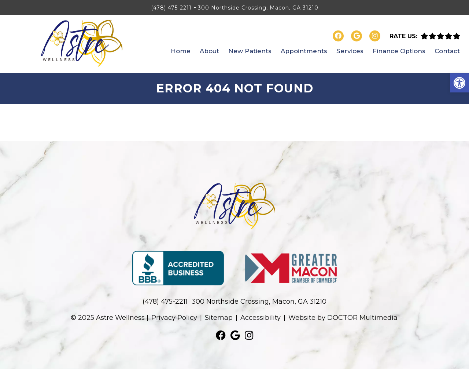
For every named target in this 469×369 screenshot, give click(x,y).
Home (181, 51)
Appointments (304, 51)
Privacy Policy (174, 318)
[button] (459, 82)
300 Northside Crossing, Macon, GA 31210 (258, 7)
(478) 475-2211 (171, 7)
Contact (447, 51)
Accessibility (260, 318)
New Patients (250, 51)
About (209, 51)
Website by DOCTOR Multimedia (343, 318)
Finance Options (399, 51)
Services (349, 51)
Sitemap (219, 318)
